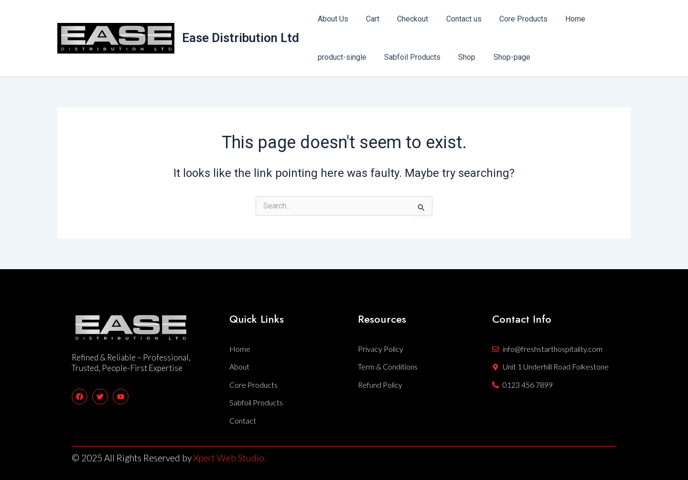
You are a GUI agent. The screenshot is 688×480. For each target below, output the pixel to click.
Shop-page (502, 57)
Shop (460, 57)
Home (561, 18)
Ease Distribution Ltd (240, 38)
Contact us (455, 18)
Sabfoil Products (408, 57)
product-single (340, 57)
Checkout (406, 18)
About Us (331, 18)
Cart (369, 18)
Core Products (512, 18)
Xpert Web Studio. (230, 457)
